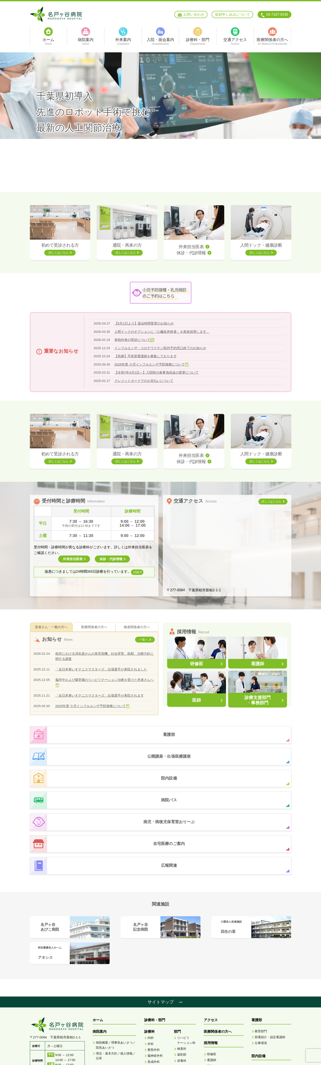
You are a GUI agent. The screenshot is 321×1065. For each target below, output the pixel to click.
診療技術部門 (216, 984)
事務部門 (213, 990)
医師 (210, 979)
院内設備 (258, 969)
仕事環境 (261, 955)
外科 (151, 956)
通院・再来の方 (127, 245)
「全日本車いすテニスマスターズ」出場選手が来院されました (101, 669)
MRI (183, 990)
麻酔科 (152, 1042)
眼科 (151, 1009)
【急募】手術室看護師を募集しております (145, 356)
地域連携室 (184, 1025)
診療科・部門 (154, 933)
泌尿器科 (154, 1003)
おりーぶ (258, 980)
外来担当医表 (191, 246)
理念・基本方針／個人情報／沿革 (116, 968)
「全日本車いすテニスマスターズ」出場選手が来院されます (99, 695)
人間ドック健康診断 (219, 1015)
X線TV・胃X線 (187, 1010)
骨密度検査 (188, 1019)
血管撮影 (187, 996)
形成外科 (154, 974)
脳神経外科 (155, 968)
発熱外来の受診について (132, 340)
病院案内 (100, 944)
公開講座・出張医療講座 (270, 1003)
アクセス (211, 933)
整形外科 (154, 962)
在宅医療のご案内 (265, 991)
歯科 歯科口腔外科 (154, 1034)
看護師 (211, 972)
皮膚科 (152, 997)
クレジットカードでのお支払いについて (143, 381)
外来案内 (100, 984)
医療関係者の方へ (94, 627)
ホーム (98, 933)
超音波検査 (188, 1002)
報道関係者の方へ (137, 627)
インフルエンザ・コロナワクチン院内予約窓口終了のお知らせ (160, 348)
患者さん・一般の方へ (51, 627)
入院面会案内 (103, 995)
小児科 (152, 991)
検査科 (181, 961)
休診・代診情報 (191, 252)
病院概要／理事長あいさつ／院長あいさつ (116, 958)
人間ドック (214, 1026)
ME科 (181, 1037)
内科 (151, 950)
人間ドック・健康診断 (261, 245)
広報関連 (258, 1026)
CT (183, 984)
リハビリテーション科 (157, 1017)
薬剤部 (181, 967)
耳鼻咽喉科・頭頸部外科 (157, 983)
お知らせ (258, 1014)
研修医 (211, 967)
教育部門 (261, 944)
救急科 (152, 1026)
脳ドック (213, 1032)
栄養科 (181, 973)
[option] (160, 122)
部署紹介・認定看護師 (270, 950)
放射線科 (183, 979)
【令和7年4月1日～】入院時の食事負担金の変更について (156, 372)
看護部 (181, 1031)
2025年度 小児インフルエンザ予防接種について (149, 364)
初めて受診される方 (60, 245)
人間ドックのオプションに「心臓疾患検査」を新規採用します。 (161, 331)
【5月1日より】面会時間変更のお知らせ (144, 323)
